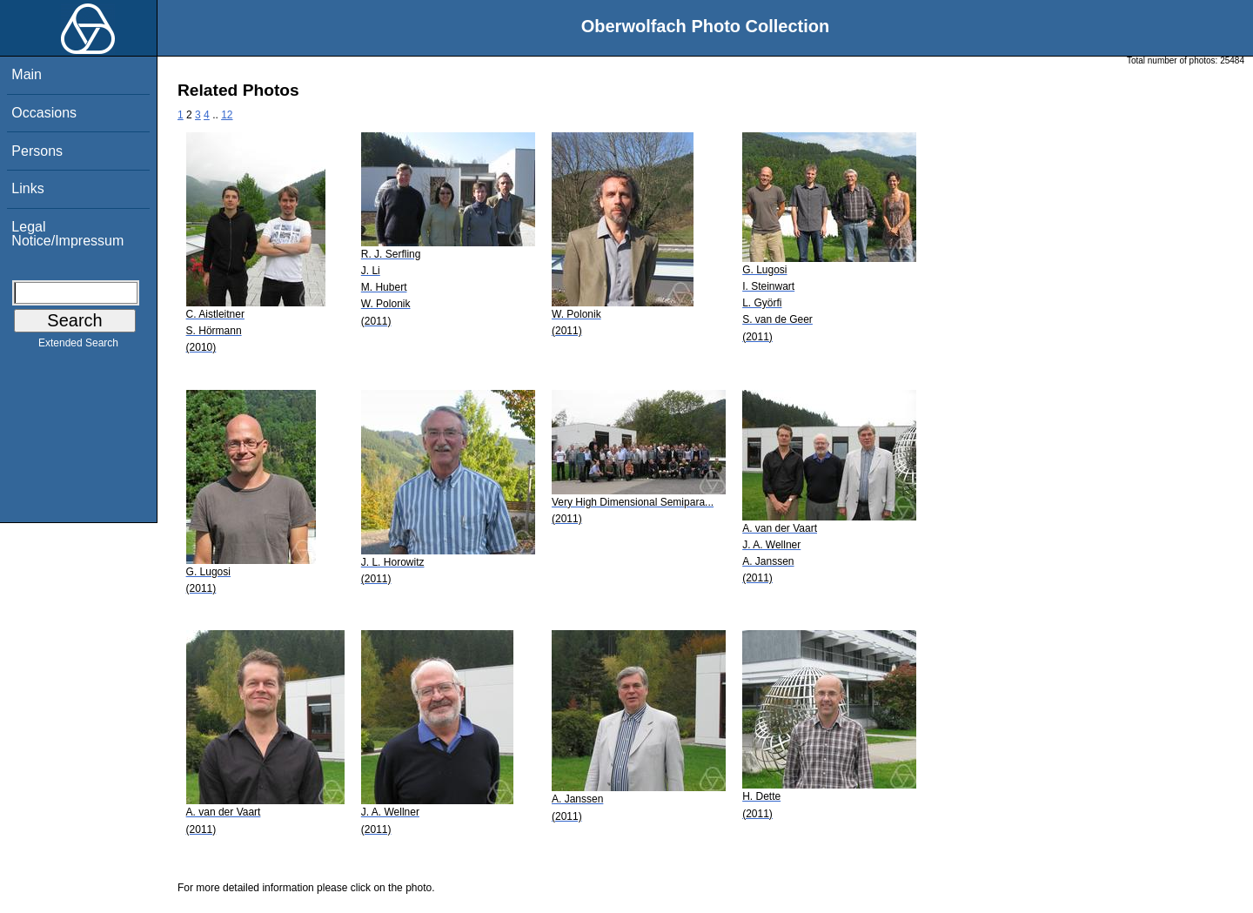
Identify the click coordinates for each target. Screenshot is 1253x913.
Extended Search (78, 346)
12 (226, 115)
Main (26, 74)
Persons (37, 151)
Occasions (44, 112)
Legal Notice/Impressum (67, 233)
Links (27, 188)
